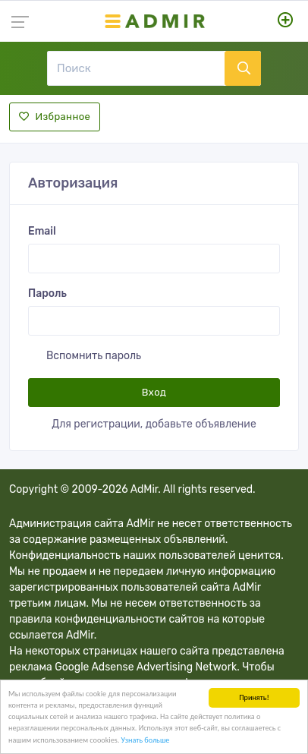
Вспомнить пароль (93, 355)
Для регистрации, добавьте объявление (154, 424)
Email (42, 231)
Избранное (54, 116)
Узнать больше (145, 741)
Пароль (47, 293)
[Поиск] (136, 68)
